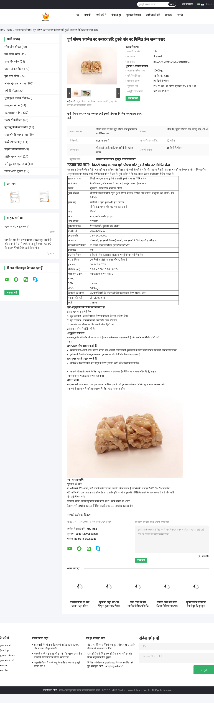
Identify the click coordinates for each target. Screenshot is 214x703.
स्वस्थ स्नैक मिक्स (13, 120)
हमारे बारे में (101, 15)
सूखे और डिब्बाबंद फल (16, 134)
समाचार (168, 15)
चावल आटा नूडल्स (13, 171)
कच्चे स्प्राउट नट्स (13, 142)
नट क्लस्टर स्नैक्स (22, 30)
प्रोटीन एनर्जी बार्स (13, 156)
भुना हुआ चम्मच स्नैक (15, 98)
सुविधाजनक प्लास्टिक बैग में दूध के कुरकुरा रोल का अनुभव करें (196, 604)
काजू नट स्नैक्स (12, 105)
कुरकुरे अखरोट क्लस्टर (81, 505)
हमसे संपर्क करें (153, 15)
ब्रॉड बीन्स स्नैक (12, 54)
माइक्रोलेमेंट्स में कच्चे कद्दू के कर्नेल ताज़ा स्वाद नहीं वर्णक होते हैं (57, 664)
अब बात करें (187, 4)
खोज (172, 4)
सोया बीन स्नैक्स (12, 47)
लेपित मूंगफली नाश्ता (15, 83)
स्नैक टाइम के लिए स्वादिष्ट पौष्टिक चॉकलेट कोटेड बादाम (138, 604)
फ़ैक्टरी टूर (116, 15)
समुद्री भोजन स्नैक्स (14, 149)
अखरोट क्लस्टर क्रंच (124, 505)
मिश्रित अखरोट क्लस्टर (103, 505)
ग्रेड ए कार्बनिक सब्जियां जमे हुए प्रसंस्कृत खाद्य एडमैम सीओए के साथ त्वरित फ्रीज (111, 646)
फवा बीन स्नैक (11, 61)
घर (78, 15)
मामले (180, 15)
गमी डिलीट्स (11, 90)
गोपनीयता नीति (50, 690)
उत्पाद (9, 30)
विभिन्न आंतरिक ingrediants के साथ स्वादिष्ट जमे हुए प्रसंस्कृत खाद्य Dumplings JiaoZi (110, 664)
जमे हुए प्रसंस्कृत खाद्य (15, 164)
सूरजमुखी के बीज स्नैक (16, 127)
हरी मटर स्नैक (11, 76)
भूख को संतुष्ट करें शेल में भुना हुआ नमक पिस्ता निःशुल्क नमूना (109, 604)
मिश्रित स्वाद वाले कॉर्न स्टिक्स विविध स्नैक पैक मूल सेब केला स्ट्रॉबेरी (167, 604)
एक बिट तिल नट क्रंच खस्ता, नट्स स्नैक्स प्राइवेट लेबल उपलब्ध (80, 604)
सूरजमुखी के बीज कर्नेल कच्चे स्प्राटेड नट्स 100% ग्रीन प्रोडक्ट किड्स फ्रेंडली (56, 646)
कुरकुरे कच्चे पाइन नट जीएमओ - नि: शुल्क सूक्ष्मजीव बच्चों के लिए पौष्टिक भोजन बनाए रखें (58, 655)
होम (1, 30)
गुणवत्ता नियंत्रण (133, 15)
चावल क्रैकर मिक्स (14, 69)
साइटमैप (4, 670)
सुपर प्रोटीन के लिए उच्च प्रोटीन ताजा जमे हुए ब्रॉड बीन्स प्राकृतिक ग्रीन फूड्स (109, 655)
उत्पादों (87, 15)
